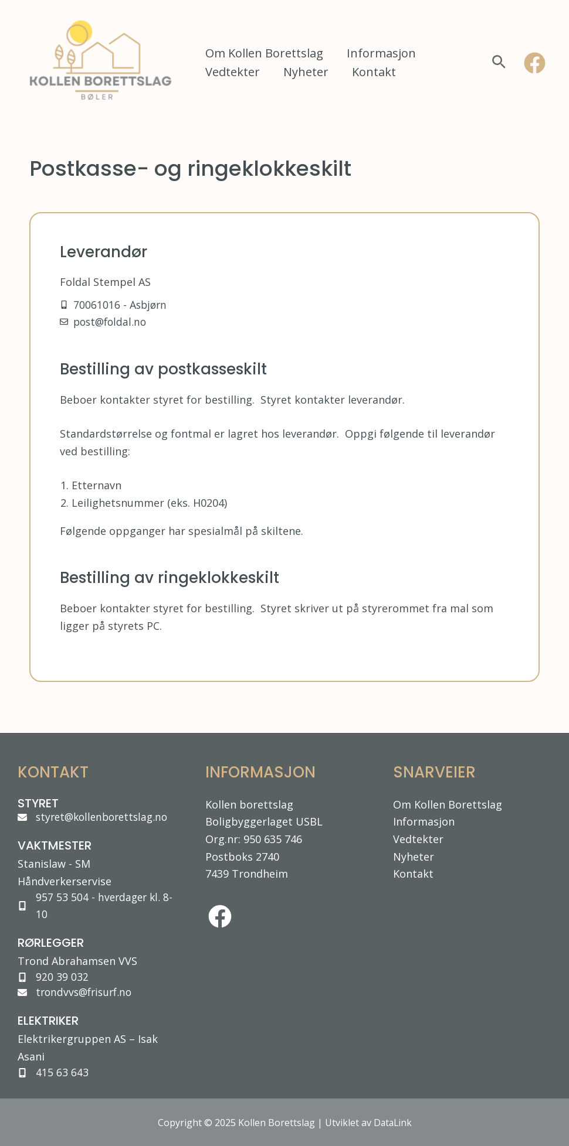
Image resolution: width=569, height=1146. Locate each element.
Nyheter (305, 72)
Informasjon (381, 53)
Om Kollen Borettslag (264, 53)
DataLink (392, 1122)
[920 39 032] (55, 975)
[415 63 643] (56, 1072)
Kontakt (374, 72)
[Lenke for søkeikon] (499, 63)
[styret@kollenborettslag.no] (97, 804)
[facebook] (220, 895)
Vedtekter (232, 72)
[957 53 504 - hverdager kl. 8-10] (97, 903)
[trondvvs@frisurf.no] (77, 991)
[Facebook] (535, 63)
